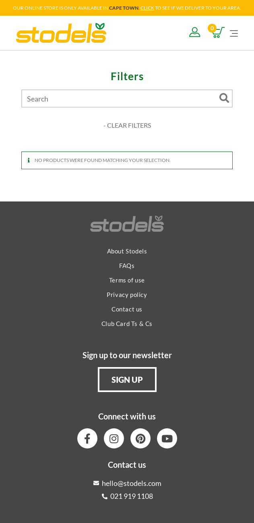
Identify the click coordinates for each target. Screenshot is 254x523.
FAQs (126, 265)
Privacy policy (127, 294)
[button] (127, 379)
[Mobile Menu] (234, 32)
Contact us (127, 309)
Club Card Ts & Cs (127, 323)
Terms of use (127, 280)
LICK (149, 8)
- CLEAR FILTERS (127, 125)
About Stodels (127, 251)
